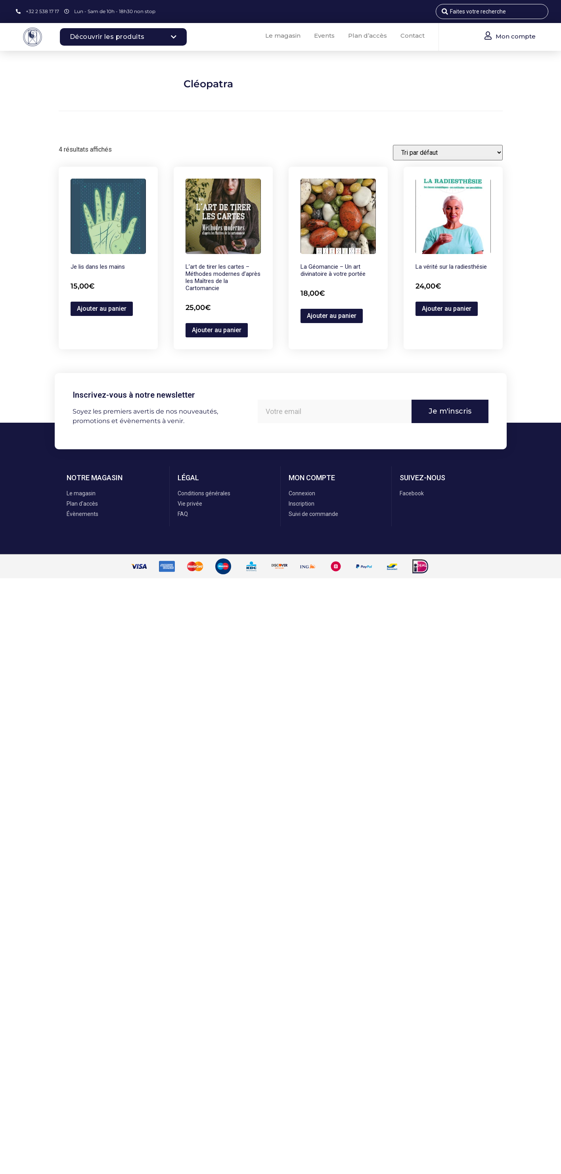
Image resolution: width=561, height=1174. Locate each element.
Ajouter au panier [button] (101, 308)
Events (324, 35)
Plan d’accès (367, 35)
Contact (412, 35)
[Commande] (448, 152)
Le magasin (283, 35)
